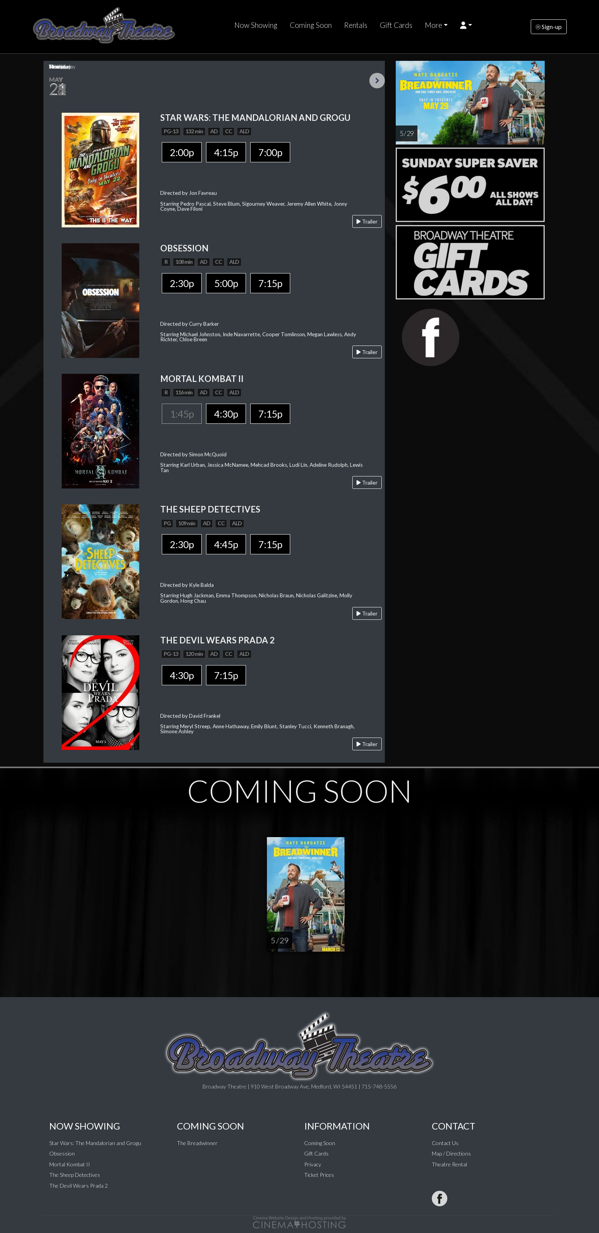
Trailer (367, 221)
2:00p (182, 152)
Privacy (312, 1164)
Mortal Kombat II (69, 1164)
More (433, 25)
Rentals (355, 25)
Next (377, 80)
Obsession (62, 1153)
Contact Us (445, 1143)
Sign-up (549, 26)
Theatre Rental (449, 1164)
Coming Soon (311, 25)
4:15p (226, 152)
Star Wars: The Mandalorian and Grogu (95, 1143)
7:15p (270, 283)
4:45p (226, 544)
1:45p (182, 414)
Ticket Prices (319, 1174)
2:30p (182, 283)
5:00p (226, 283)
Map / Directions (451, 1153)
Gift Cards (396, 25)
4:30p (226, 414)
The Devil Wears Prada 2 (78, 1185)
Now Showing (255, 25)
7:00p (270, 152)
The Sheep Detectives (74, 1174)
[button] (466, 25)
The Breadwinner (197, 1143)
